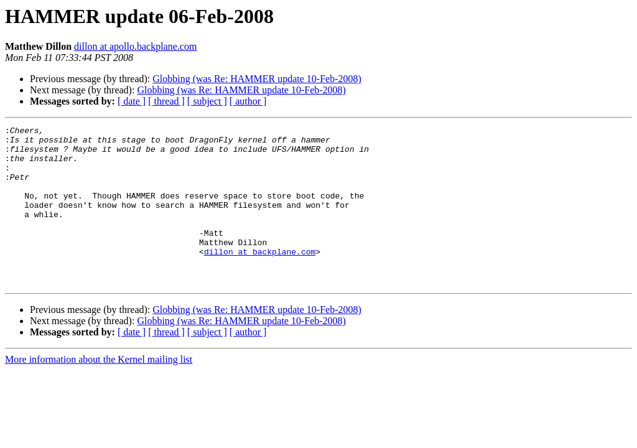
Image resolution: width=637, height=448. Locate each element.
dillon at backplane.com (259, 277)
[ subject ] (207, 101)
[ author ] (248, 101)
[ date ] (132, 101)
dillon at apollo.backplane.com (135, 46)
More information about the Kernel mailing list (98, 391)
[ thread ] (166, 101)
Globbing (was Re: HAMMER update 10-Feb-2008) (256, 78)
